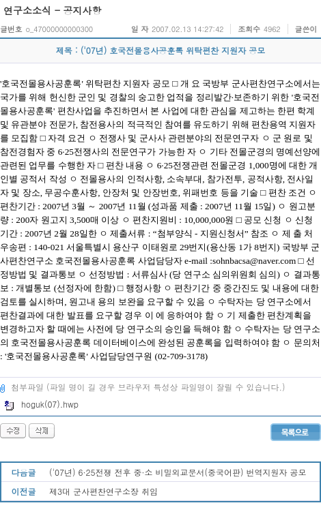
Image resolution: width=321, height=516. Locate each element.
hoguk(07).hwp (41, 404)
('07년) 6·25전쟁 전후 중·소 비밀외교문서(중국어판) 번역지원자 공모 (178, 472)
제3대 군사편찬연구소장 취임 (103, 491)
